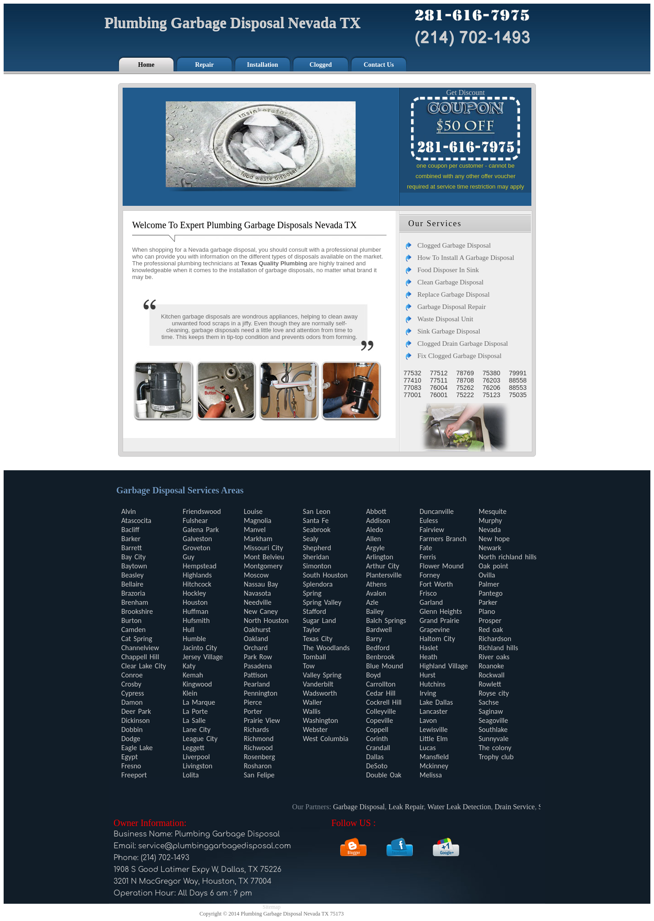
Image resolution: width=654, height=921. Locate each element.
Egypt (129, 756)
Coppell (377, 729)
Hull (188, 629)
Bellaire (132, 584)
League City (200, 738)
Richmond (259, 738)
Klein (190, 693)
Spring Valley (322, 602)
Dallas (375, 756)
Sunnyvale (494, 738)
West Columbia (325, 738)
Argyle (375, 547)
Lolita (190, 775)
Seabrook (317, 529)
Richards (256, 729)
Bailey (375, 611)
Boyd (373, 675)
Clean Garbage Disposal (450, 282)
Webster (315, 729)
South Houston (325, 575)
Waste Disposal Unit (445, 319)
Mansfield (434, 756)
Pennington (260, 693)
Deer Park (136, 711)
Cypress (132, 693)
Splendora (318, 584)
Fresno (131, 766)
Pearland (257, 684)
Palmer (489, 584)
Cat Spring (136, 638)
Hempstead (199, 566)
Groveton (196, 547)
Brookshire (137, 611)
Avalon (376, 593)
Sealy (310, 538)
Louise (253, 511)
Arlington (379, 557)
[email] (214, 846)
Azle (372, 602)
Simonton (317, 566)
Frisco (428, 593)
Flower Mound (442, 566)
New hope (494, 538)
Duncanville (437, 511)
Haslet (429, 647)
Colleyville (381, 711)
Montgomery (263, 566)
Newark (490, 547)
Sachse (489, 702)
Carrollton (381, 684)
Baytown (134, 566)
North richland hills (508, 557)
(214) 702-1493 (165, 858)
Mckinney (434, 766)
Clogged (321, 64)
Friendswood (202, 511)
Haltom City (437, 638)
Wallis (312, 711)
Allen (373, 538)
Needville (258, 602)
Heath (428, 656)
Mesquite (493, 511)
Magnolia (258, 520)
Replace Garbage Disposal (453, 294)
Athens (376, 584)
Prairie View (262, 720)
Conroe (132, 675)
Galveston (197, 538)
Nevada (490, 529)
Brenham (134, 602)
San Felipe (259, 775)
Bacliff (130, 529)
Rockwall (492, 675)
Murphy (490, 520)
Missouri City (263, 547)
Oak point (493, 566)
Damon (132, 702)
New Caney (261, 611)
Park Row (258, 656)
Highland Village (444, 666)
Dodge (130, 738)
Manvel (255, 529)
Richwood (258, 747)
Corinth (377, 738)
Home (146, 64)
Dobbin (132, 729)
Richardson (495, 638)
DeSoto (376, 766)
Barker (130, 538)
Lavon (428, 720)
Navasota (257, 593)
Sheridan (316, 557)
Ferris (428, 557)
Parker (488, 602)
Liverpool (196, 756)
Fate (426, 547)
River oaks (494, 656)
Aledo (374, 529)
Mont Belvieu (264, 557)
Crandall (378, 747)
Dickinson (135, 720)
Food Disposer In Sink (448, 270)
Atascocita (136, 520)
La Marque (199, 702)
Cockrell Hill (383, 702)
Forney (430, 575)
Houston (195, 602)
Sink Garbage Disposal (448, 331)
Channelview (140, 647)
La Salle (194, 720)
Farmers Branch (443, 538)
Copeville (379, 720)
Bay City (133, 557)
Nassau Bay (261, 584)
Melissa (431, 775)
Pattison (256, 675)
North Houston (266, 620)
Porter (253, 711)
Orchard (256, 647)
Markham (258, 538)
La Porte (195, 711)
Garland (431, 602)
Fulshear (195, 520)
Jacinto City (200, 647)
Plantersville (384, 575)
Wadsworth (320, 693)
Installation (262, 64)
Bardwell (379, 629)
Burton (131, 620)
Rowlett (490, 684)
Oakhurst (257, 629)
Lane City (196, 729)
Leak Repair (409, 807)
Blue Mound (384, 666)
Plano (487, 611)
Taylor (312, 629)
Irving (428, 693)
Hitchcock (197, 584)
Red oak (491, 629)
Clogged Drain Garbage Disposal (462, 343)
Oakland (256, 638)
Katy (189, 666)
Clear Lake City (143, 666)
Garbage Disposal (361, 807)
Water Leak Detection (462, 807)
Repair (204, 64)
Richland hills (498, 647)
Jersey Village (203, 656)
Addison (378, 520)
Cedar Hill (381, 693)
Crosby (131, 684)
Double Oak (383, 775)
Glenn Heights (441, 611)
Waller (312, 702)
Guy (188, 557)
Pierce (253, 702)
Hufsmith (196, 620)
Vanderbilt (318, 684)
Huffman (195, 611)
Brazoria (133, 593)
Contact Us (379, 64)
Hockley (194, 593)
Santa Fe (316, 520)
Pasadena (258, 666)
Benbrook (380, 656)
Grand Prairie (440, 620)
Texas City (317, 638)
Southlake (493, 729)
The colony (495, 747)
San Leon (317, 511)
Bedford (378, 647)
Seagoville (493, 720)
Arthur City (382, 566)
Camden (133, 629)
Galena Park (201, 529)
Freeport (134, 775)
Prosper (490, 620)
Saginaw (491, 711)
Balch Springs (386, 620)
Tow (309, 666)
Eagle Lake (137, 747)
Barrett (131, 547)
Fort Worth (436, 584)
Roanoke (491, 666)
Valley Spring (322, 675)
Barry (374, 638)
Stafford (314, 611)
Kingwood (197, 684)
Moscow (256, 575)
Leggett (193, 747)
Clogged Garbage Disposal (454, 245)
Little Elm (434, 738)
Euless (429, 520)
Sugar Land (319, 620)
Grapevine (435, 629)
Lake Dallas (436, 702)
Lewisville (434, 729)
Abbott (376, 511)
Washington (320, 720)
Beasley (132, 575)
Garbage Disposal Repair (451, 306)
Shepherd (317, 547)
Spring (312, 593)
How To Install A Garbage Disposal (465, 257)
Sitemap (271, 907)
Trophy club (496, 756)
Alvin (128, 511)
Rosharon (258, 766)
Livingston (197, 766)
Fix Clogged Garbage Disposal (459, 355)
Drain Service (517, 807)
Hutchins (433, 684)
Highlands (197, 575)
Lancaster (434, 711)
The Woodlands (326, 647)
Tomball (314, 656)
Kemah (193, 675)
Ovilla (487, 575)
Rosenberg (259, 756)
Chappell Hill (140, 656)
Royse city (494, 693)
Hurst (428, 675)
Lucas (428, 747)
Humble (194, 638)
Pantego (491, 593)
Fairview (432, 529)
